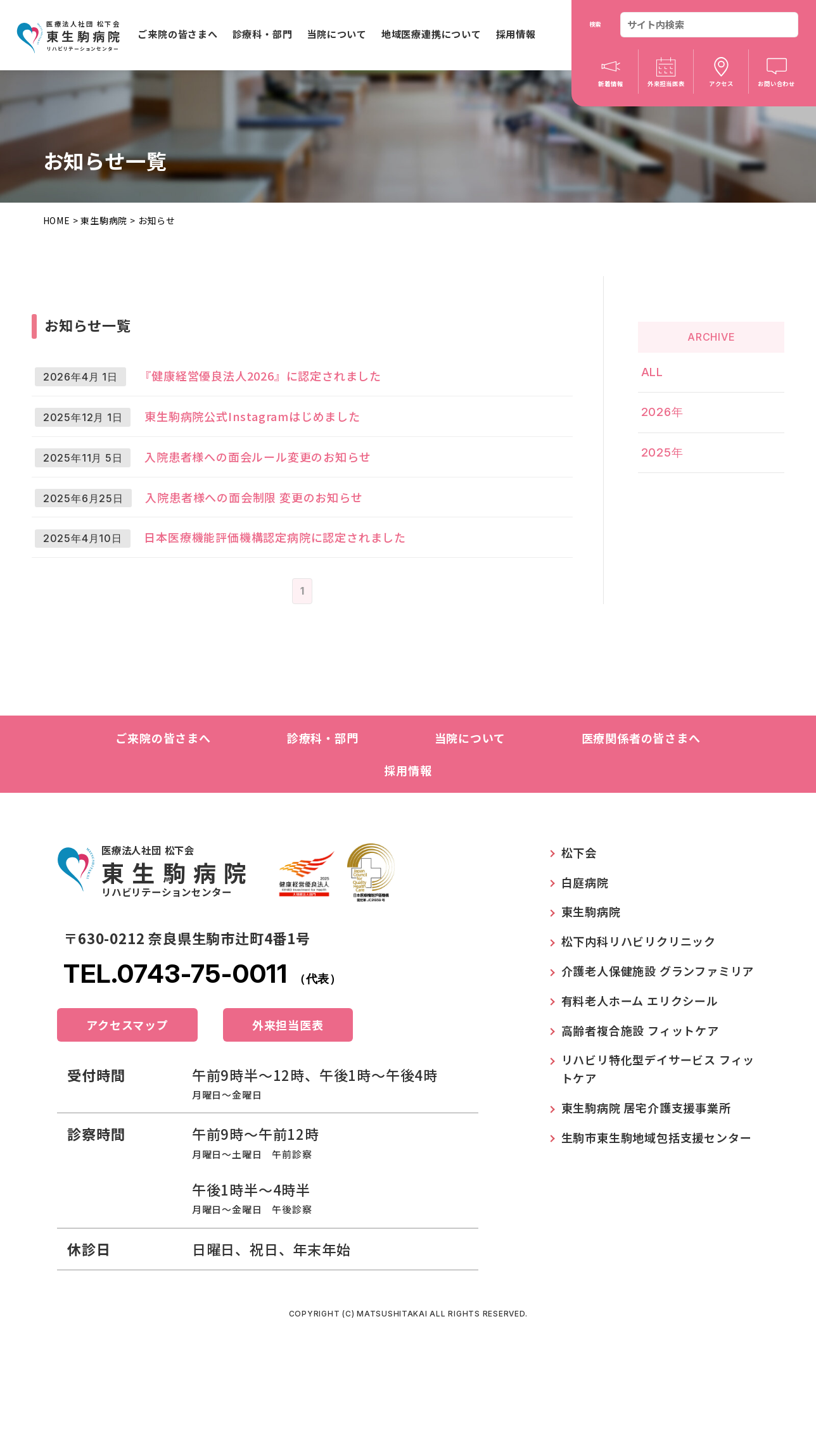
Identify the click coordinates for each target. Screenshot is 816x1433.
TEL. (202, 1036)
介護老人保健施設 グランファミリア (658, 1034)
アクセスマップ (127, 1088)
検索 (595, 24)
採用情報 (516, 34)
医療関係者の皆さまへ (641, 801)
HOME (56, 220)
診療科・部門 (263, 34)
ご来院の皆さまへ (177, 34)
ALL (662, 369)
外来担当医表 (288, 1088)
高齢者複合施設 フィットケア (640, 1093)
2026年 (672, 402)
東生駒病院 (103, 220)
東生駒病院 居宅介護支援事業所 (646, 1171)
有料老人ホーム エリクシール (639, 1064)
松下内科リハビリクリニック (638, 1004)
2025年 (672, 436)
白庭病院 (585, 945)
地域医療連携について (431, 34)
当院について (337, 34)
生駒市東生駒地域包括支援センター (656, 1200)
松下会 (579, 915)
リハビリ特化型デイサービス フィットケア (658, 1131)
